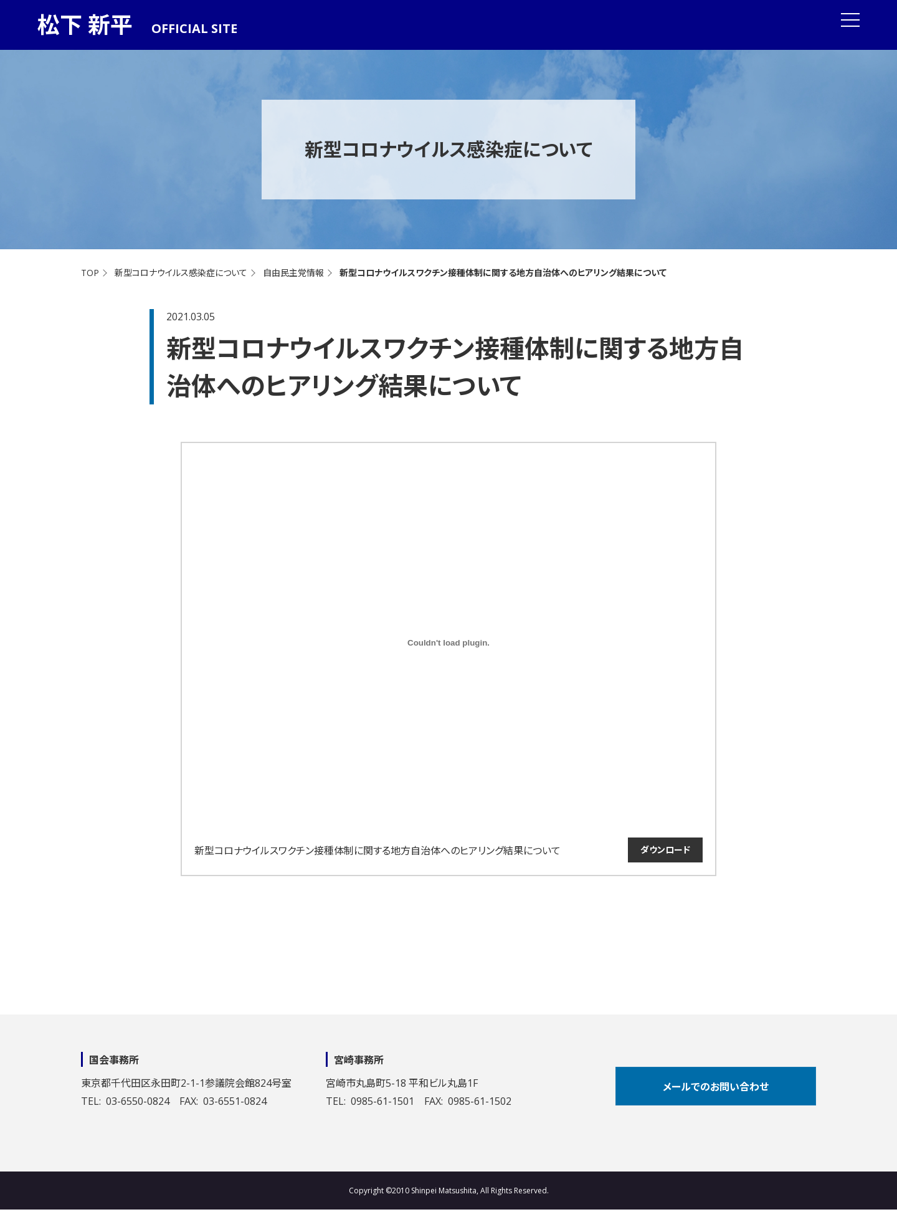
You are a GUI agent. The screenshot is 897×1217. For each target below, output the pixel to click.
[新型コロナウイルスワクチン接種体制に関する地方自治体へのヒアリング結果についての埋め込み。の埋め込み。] (448, 642)
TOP (90, 273)
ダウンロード (665, 850)
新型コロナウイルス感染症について (181, 273)
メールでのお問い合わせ (716, 1087)
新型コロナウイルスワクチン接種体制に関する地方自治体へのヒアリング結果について (377, 850)
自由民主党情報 (293, 273)
